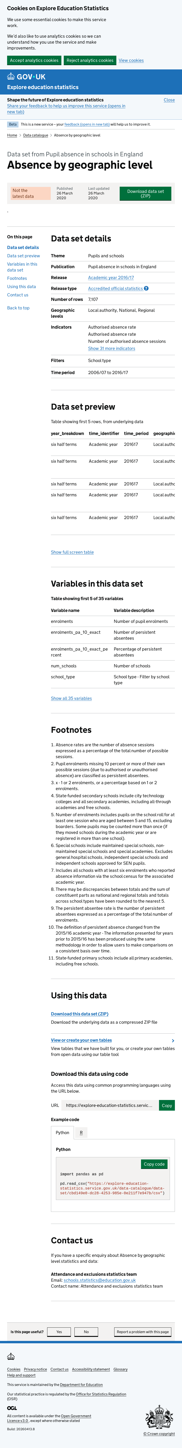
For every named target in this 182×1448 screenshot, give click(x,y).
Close (169, 100)
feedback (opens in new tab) (87, 124)
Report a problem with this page (143, 1332)
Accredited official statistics (118, 288)
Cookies (13, 1369)
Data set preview (23, 255)
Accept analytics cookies (34, 60)
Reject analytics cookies (90, 60)
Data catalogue (35, 135)
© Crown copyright (159, 1433)
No (91, 1332)
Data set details (23, 247)
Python (62, 1132)
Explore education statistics (43, 87)
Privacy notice (35, 1369)
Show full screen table (72, 552)
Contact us (17, 295)
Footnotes (17, 278)
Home (12, 135)
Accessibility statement (91, 1369)
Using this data (21, 286)
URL (55, 1105)
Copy (167, 1105)
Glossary (120, 1369)
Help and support (21, 1375)
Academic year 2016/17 (111, 277)
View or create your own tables (81, 1040)
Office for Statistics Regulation (101, 1394)
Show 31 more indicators (111, 348)
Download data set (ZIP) (145, 194)
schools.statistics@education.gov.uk (100, 1280)
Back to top (18, 308)
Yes (63, 1332)
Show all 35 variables (71, 698)
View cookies (131, 60)
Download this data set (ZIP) (80, 1014)
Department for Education (81, 1384)
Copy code (154, 1164)
